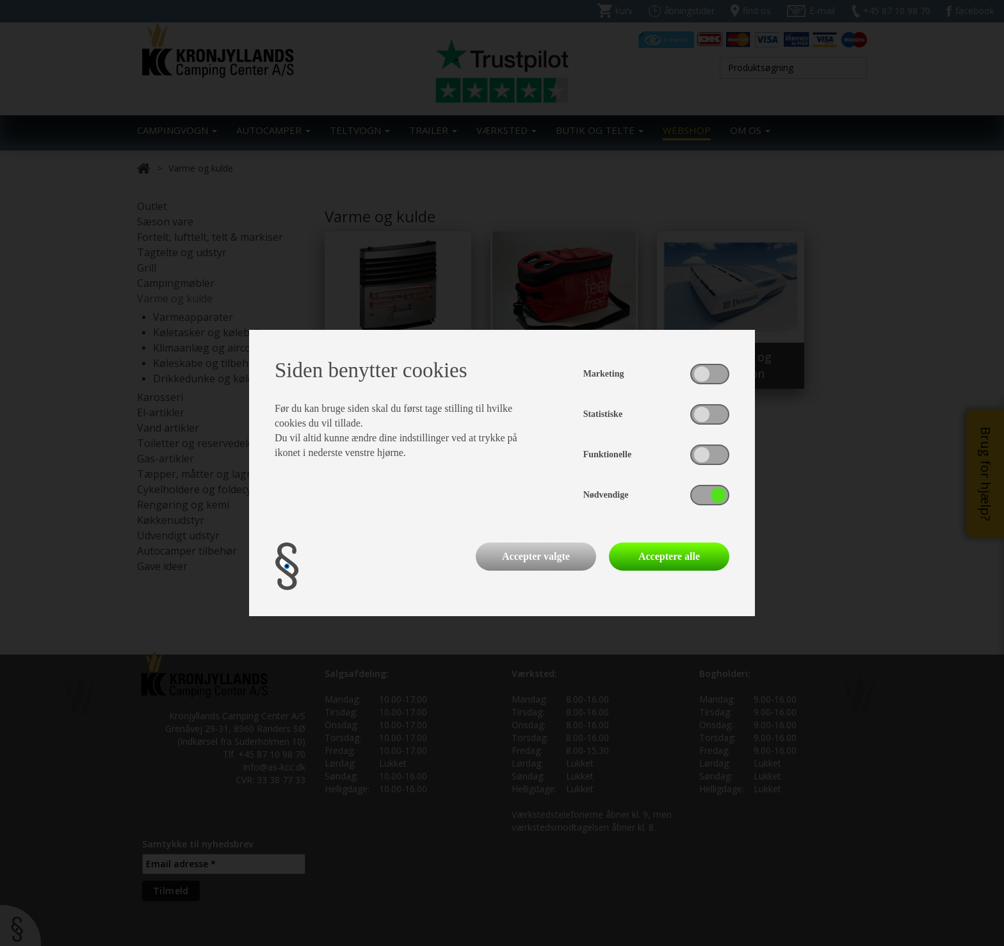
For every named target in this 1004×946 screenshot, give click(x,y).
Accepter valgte (536, 556)
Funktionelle (607, 454)
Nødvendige (606, 495)
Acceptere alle (669, 556)
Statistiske (602, 414)
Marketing (603, 374)
